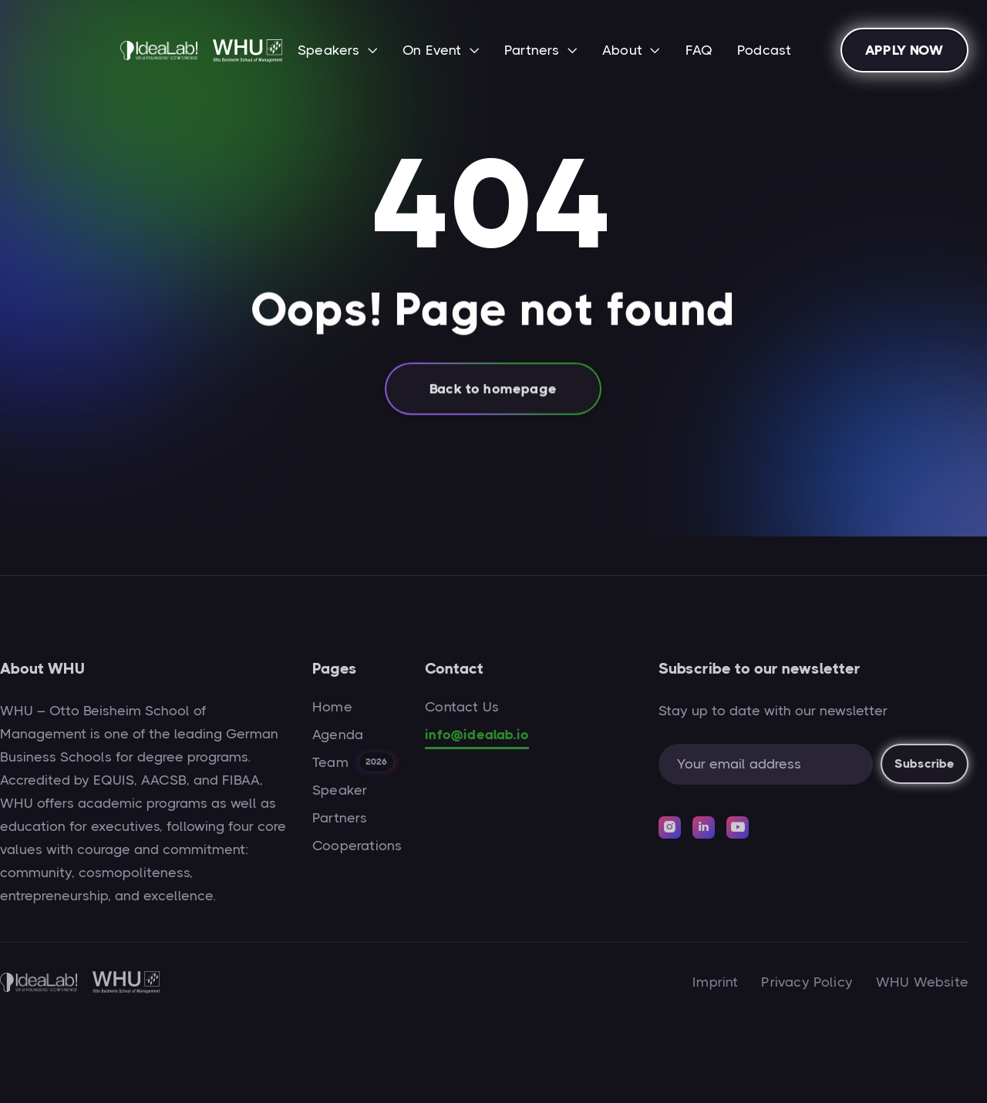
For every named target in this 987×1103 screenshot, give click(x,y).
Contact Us (462, 707)
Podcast (764, 50)
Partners (339, 818)
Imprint (715, 982)
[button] (338, 51)
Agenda (337, 734)
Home (332, 707)
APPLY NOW (904, 50)
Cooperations (357, 845)
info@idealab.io (477, 734)
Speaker (339, 790)
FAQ (699, 50)
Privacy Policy (807, 982)
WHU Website (922, 982)
